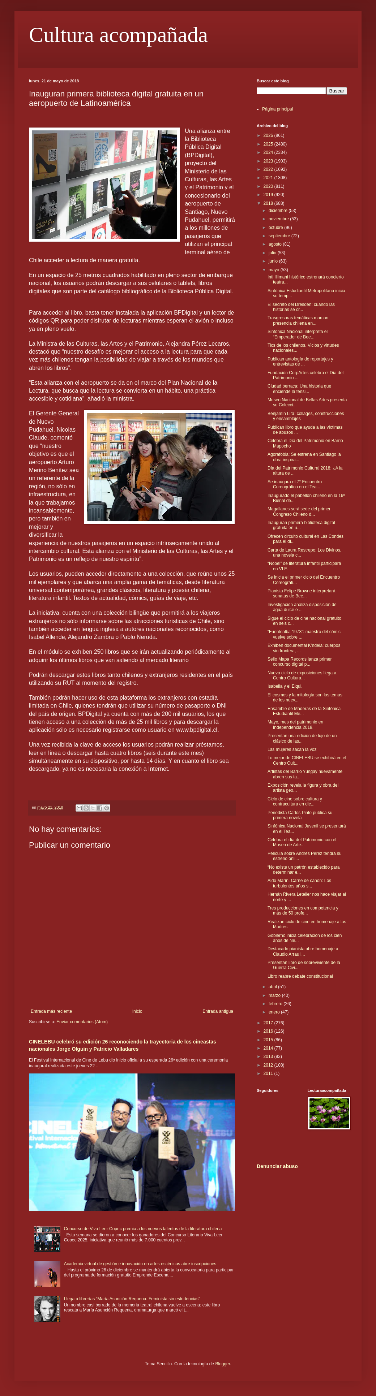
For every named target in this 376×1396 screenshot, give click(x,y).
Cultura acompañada (118, 35)
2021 (269, 177)
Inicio (137, 1011)
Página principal (277, 109)
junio (274, 261)
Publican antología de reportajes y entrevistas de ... (300, 361)
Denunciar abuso (277, 1166)
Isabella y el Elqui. (285, 686)
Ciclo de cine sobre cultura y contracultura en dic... (295, 801)
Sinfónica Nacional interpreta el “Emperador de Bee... (298, 334)
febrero (276, 1003)
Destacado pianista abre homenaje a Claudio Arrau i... (303, 951)
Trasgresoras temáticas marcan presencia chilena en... (298, 320)
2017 (269, 1022)
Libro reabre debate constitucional (300, 976)
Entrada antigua (217, 1011)
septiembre (280, 235)
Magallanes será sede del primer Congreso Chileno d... (299, 511)
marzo (275, 995)
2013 (269, 1056)
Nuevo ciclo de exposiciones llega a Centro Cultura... (302, 675)
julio (273, 252)
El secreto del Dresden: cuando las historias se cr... (301, 307)
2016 (269, 1031)
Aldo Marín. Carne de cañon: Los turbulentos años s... (299, 883)
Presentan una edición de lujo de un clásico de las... (302, 738)
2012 (269, 1065)
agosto (276, 244)
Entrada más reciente (51, 1011)
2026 (269, 135)
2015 (269, 1039)
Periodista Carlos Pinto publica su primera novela (300, 815)
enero (275, 1012)
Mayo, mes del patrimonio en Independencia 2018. (295, 724)
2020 (269, 186)
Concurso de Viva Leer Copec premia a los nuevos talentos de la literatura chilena (143, 1228)
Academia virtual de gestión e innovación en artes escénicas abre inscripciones (140, 1263)
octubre (276, 227)
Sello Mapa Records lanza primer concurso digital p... (300, 662)
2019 (269, 194)
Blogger (222, 1363)
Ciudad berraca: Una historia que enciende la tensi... (299, 389)
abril (273, 986)
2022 (269, 169)
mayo (275, 269)
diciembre (279, 210)
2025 (269, 144)
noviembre (279, 218)
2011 (269, 1073)
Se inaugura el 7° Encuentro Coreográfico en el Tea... (295, 484)
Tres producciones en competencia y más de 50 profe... (303, 911)
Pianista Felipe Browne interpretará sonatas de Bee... (301, 593)
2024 (269, 152)
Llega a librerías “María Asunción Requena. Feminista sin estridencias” (132, 1298)
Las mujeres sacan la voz (292, 749)
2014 (269, 1048)
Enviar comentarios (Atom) (82, 1021)
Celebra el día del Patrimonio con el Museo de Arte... (302, 842)
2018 (269, 203)
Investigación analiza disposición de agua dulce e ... (302, 607)
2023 (269, 161)
